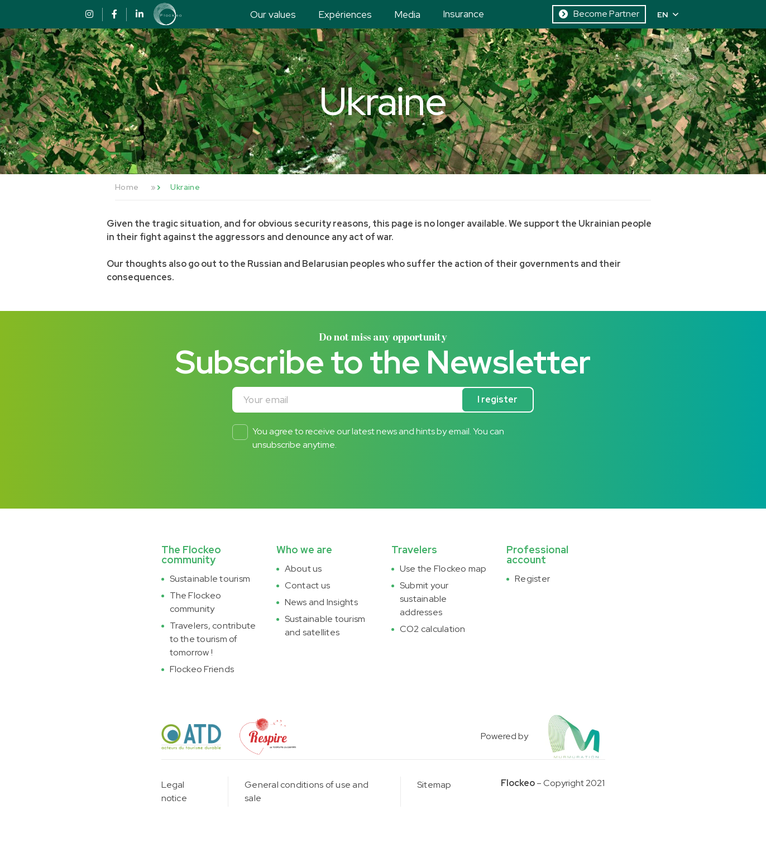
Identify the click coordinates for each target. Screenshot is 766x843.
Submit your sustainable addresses (424, 598)
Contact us (307, 585)
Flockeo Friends (202, 669)
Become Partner (599, 14)
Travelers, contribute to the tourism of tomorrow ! (213, 639)
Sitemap (434, 785)
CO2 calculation (433, 629)
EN (667, 14)
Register (532, 579)
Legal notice (174, 791)
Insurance (463, 13)
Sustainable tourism (210, 579)
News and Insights (321, 602)
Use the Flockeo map (443, 568)
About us (303, 568)
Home (126, 187)
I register (497, 399)
